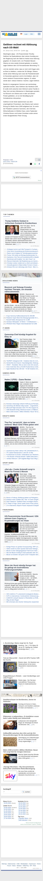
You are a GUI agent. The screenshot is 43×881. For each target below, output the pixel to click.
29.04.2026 (7, 815)
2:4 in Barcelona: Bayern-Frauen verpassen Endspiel (22, 505)
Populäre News (23, 818)
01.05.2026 (7, 811)
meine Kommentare (25, 824)
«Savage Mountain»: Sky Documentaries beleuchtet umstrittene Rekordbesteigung (19, 768)
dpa (27, 50)
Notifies (39, 824)
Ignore (34, 824)
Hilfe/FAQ (26, 866)
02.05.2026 (7, 809)
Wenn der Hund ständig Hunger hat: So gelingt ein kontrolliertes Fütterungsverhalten (20, 567)
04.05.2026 (7, 803)
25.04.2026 (22, 805)
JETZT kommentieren (21, 177)
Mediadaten (24, 864)
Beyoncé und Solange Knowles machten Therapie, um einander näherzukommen (18, 289)
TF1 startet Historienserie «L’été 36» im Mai (19, 453)
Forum (9, 866)
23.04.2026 (22, 808)
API (31, 866)
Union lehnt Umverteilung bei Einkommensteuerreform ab (24, 251)
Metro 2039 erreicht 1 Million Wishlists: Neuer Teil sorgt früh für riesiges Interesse (20, 751)
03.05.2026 (7, 807)
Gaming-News (9, 373)
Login (26, 34)
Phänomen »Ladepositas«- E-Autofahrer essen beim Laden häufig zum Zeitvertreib (21, 717)
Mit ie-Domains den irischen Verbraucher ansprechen (22, 602)
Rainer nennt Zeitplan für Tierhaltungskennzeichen (22, 253)
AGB (18, 864)
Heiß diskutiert (23, 820)
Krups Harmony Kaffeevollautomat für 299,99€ (20, 316)
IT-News (6, 328)
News (14, 866)
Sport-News (8, 463)
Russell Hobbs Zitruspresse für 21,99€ (18, 320)
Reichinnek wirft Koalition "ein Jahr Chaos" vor (21, 259)
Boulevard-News (10, 281)
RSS (34, 866)
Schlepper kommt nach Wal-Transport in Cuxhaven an (23, 249)
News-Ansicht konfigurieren (33, 822)
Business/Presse (10, 559)
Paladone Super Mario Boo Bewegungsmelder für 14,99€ (23, 318)
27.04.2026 (7, 818)
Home (39, 864)
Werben (19, 866)
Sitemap (4, 864)
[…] (17, 244)
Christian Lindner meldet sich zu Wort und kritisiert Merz (24, 263)
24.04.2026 (22, 807)
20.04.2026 (22, 814)
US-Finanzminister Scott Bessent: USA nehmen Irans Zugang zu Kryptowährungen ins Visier (21, 518)
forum (39, 180)
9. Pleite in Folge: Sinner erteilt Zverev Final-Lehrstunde (23, 503)
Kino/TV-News (9, 416)
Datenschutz (11, 864)
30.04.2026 (7, 813)
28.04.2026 (7, 816)
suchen (26, 792)
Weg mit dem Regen (12, 600)
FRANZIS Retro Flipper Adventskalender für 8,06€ (21, 324)
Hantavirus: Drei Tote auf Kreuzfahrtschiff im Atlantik (23, 257)
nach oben (36, 868)
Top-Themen (8, 214)
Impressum (32, 864)
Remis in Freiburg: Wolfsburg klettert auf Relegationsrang (23, 497)
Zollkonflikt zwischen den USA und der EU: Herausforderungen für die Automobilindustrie (21, 734)
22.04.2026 (22, 810)
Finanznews (8, 510)
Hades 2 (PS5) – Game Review (18, 380)
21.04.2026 (22, 812)
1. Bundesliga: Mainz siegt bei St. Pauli (18, 643)
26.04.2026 (22, 803)
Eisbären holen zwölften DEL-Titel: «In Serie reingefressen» (24, 499)
